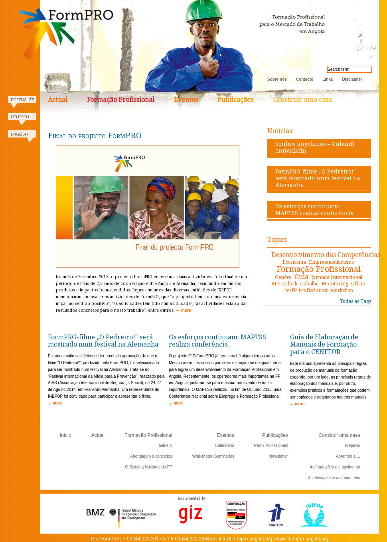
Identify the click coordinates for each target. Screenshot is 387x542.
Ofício (358, 284)
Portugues (22, 104)
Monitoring (335, 284)
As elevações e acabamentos (334, 478)
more (186, 310)
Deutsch (22, 121)
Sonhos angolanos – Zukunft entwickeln (315, 147)
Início (65, 435)
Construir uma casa (302, 100)
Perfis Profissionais (306, 290)
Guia (301, 277)
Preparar (352, 445)
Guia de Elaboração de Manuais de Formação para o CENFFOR (324, 344)
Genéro (283, 277)
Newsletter (278, 456)
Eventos (186, 100)
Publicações (235, 100)
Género (165, 445)
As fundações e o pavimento (335, 467)
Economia (294, 262)
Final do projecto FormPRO (95, 135)
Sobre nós (277, 79)
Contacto (304, 79)
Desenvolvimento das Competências (325, 255)
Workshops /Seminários (213, 456)
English (22, 138)
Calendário (224, 445)
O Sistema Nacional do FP (148, 467)
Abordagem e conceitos (151, 456)
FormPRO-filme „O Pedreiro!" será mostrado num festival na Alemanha (317, 178)
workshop (342, 290)
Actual (57, 100)
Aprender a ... (348, 456)
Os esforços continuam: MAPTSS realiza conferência (314, 209)
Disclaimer (352, 79)
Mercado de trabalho (295, 284)
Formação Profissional (120, 100)
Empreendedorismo (331, 262)
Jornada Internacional (336, 277)
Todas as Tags (355, 301)
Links (327, 79)
